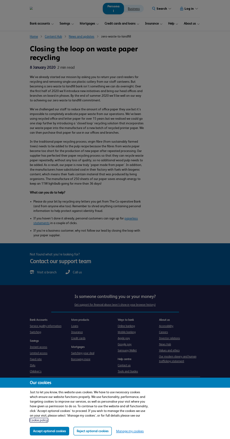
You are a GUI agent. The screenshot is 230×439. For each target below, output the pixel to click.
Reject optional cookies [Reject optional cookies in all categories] (93, 431)
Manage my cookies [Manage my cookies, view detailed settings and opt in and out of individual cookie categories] (130, 431)
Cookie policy (39, 420)
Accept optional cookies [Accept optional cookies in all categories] (49, 431)
